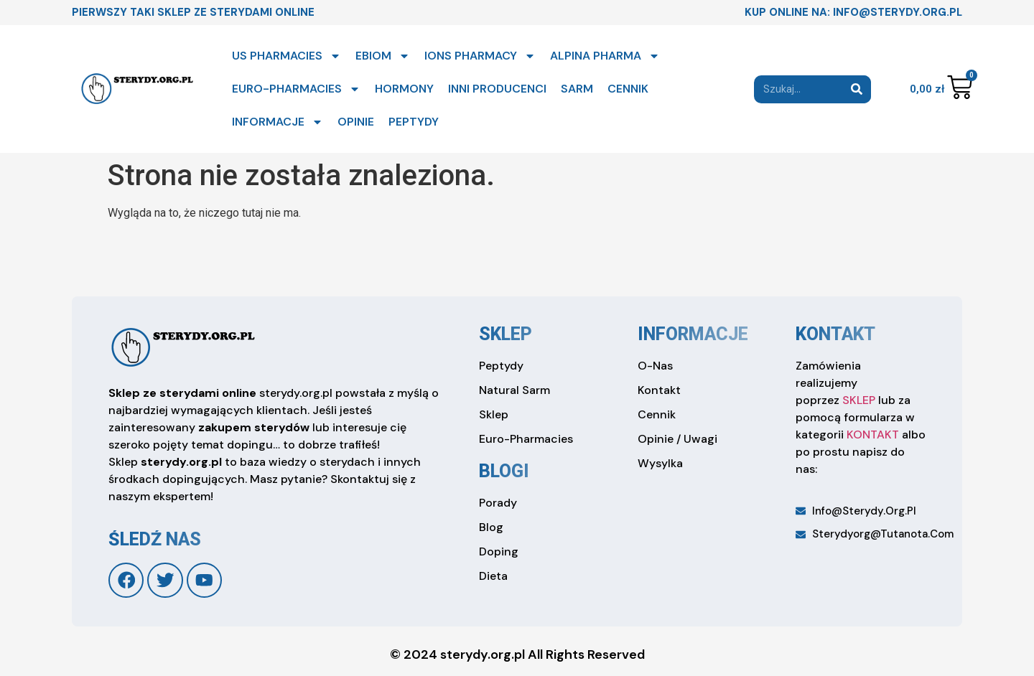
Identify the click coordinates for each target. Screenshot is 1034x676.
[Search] (857, 89)
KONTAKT (873, 434)
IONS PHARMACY (480, 56)
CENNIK (627, 88)
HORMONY (404, 88)
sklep (505, 334)
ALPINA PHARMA (605, 56)
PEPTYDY (413, 121)
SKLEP (858, 400)
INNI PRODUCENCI (497, 88)
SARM (577, 88)
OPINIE (355, 121)
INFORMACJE (277, 122)
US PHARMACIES (286, 56)
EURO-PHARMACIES (296, 89)
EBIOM (382, 56)
